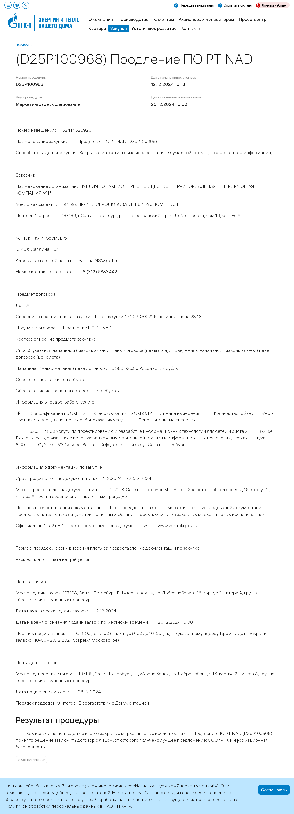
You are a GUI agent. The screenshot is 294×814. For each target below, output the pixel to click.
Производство (133, 19)
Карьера (97, 28)
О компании (100, 19)
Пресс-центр (253, 19)
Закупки (118, 28)
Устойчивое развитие (154, 28)
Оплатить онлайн (238, 5)
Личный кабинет (275, 5)
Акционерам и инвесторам (206, 19)
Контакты (191, 28)
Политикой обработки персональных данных (51, 806)
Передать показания (197, 5)
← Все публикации (31, 760)
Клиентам (163, 19)
